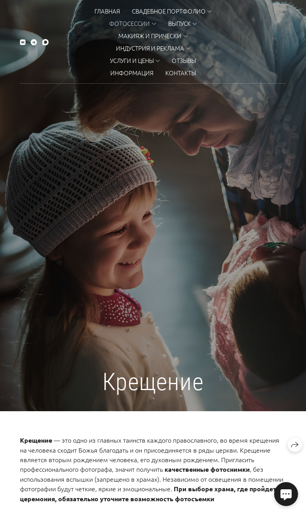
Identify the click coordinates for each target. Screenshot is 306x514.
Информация (131, 73)
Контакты (180, 73)
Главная (107, 11)
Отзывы (184, 60)
